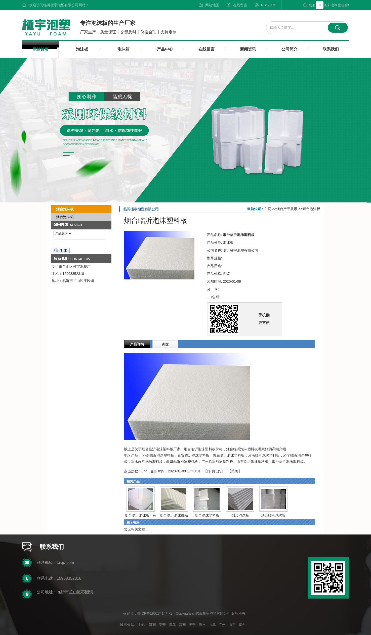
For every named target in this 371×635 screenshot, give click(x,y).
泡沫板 (82, 49)
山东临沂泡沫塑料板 (252, 462)
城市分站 (127, 625)
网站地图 (212, 5)
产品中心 (165, 49)
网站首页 (40, 49)
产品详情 (137, 344)
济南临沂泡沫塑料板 (158, 455)
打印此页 (214, 471)
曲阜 (212, 625)
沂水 (202, 625)
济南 (152, 625)
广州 (222, 625)
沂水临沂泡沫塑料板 (147, 462)
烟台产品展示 (286, 209)
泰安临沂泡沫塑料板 (193, 455)
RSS (264, 5)
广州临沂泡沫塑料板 (217, 462)
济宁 (192, 625)
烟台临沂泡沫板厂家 (140, 515)
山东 (232, 625)
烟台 (242, 625)
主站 (141, 625)
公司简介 (289, 49)
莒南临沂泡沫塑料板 (264, 455)
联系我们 (331, 49)
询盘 (165, 344)
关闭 (234, 471)
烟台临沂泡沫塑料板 (288, 462)
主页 (267, 209)
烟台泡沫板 (311, 209)
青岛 (172, 625)
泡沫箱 (123, 49)
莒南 (182, 625)
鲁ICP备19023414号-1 (154, 613)
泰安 (162, 625)
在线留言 (240, 5)
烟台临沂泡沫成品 (174, 515)
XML (273, 5)
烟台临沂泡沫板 (273, 515)
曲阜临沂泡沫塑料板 (182, 462)
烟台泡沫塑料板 (207, 515)
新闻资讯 (248, 49)
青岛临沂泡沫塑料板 (228, 455)
